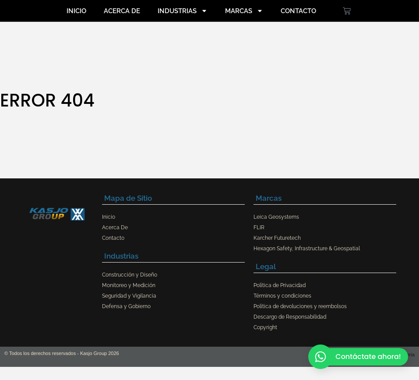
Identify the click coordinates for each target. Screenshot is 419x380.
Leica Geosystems (276, 217)
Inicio (76, 11)
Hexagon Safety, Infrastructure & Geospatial (307, 248)
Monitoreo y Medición (128, 285)
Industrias (183, 10)
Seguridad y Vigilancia (129, 296)
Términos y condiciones (282, 296)
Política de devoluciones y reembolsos (300, 306)
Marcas (244, 10)
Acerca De (122, 11)
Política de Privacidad (280, 285)
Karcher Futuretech (277, 238)
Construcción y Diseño (129, 275)
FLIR (259, 227)
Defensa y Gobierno (126, 306)
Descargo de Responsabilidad (290, 317)
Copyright (265, 327)
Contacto (298, 11)
